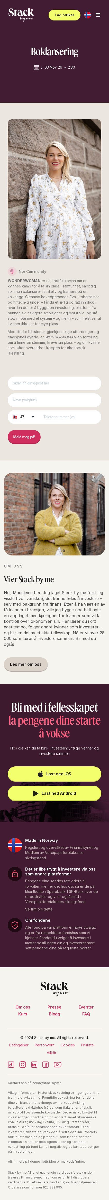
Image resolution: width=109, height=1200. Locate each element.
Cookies (68, 1045)
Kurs (22, 1013)
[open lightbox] (39, 908)
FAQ (86, 1013)
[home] (20, 15)
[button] (88, 15)
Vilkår (51, 1053)
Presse (54, 1007)
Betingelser (19, 1045)
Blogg (54, 1013)
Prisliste (87, 1045)
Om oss (22, 1007)
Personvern (45, 1045)
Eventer (86, 1007)
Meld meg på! (24, 437)
